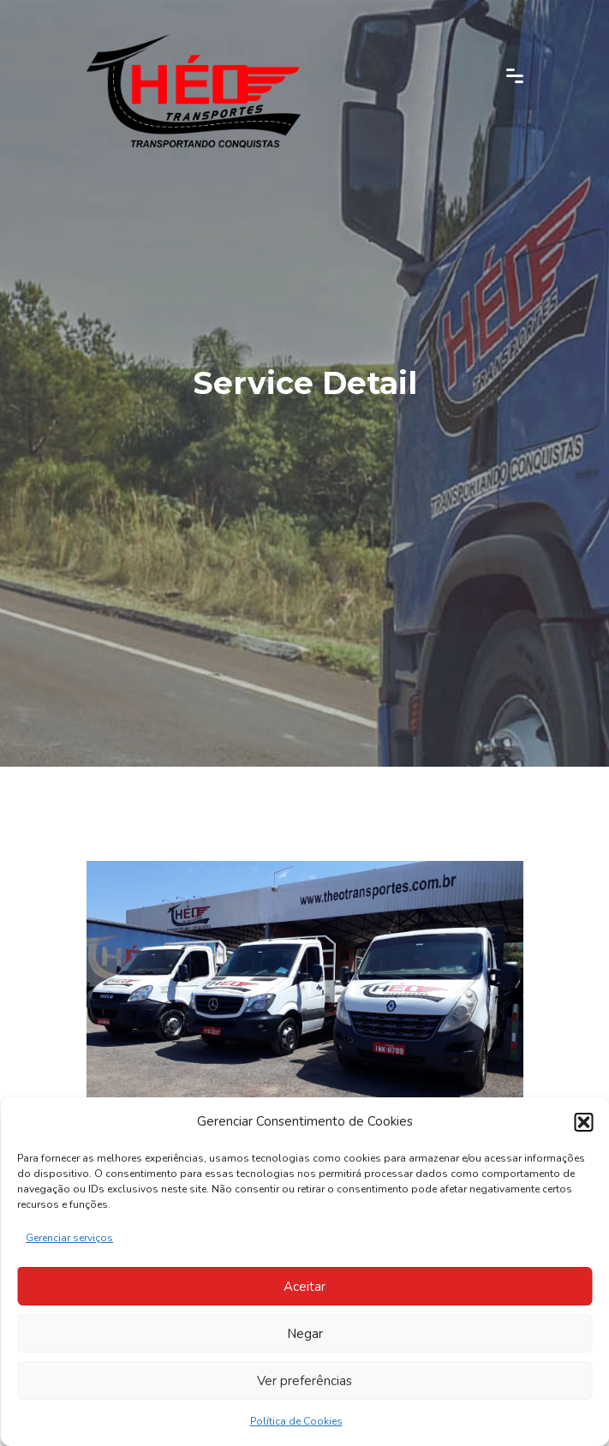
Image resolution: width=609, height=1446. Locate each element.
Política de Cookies (296, 1421)
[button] (583, 1122)
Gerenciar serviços (69, 1238)
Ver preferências (304, 1380)
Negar (305, 1333)
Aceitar (304, 1286)
